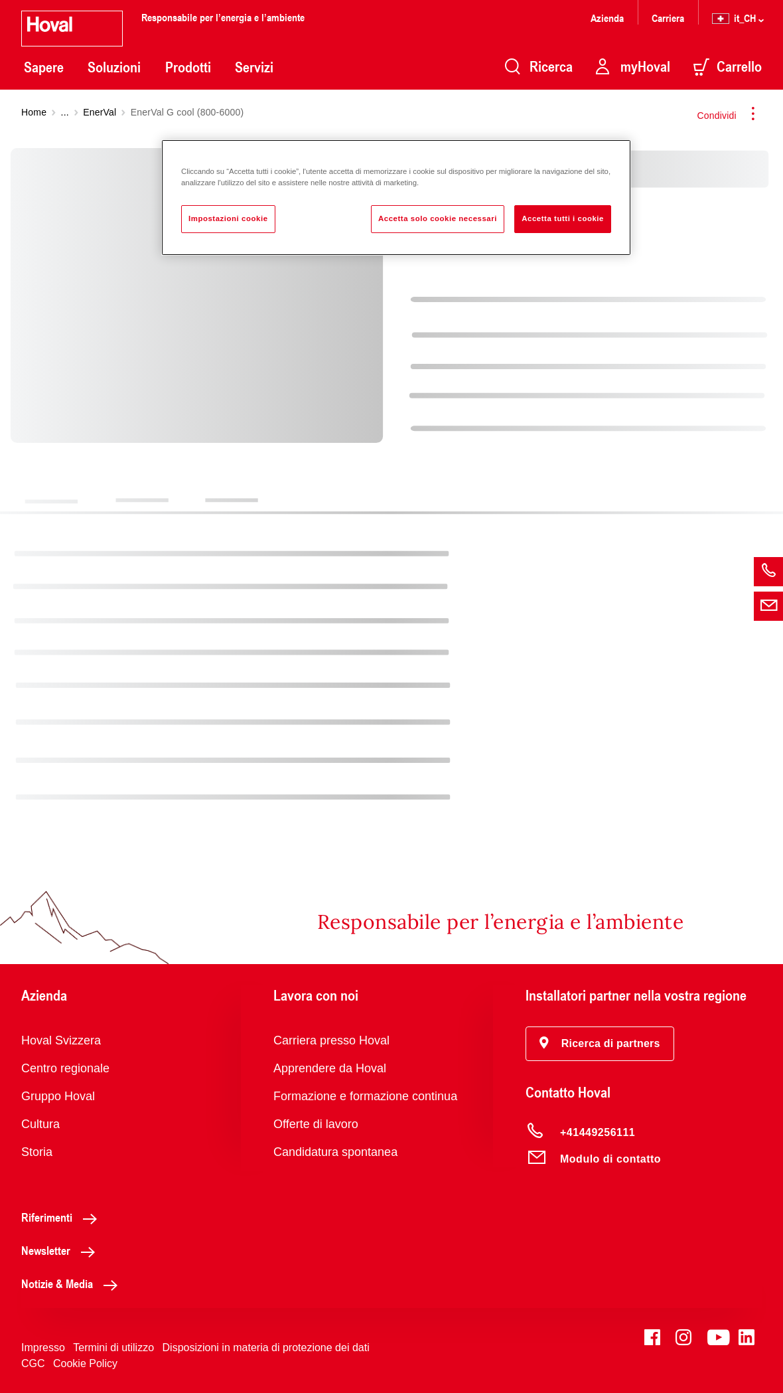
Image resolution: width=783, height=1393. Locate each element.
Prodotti (188, 67)
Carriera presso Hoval (331, 1040)
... (65, 112)
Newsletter (61, 1250)
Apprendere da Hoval (329, 1068)
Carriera (668, 17)
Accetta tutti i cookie (563, 218)
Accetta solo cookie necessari (437, 218)
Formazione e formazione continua (365, 1096)
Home (33, 112)
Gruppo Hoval (58, 1096)
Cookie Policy (85, 1363)
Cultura (40, 1124)
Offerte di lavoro (315, 1124)
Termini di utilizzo (113, 1347)
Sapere (44, 67)
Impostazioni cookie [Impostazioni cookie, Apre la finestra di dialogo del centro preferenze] (228, 218)
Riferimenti (62, 1217)
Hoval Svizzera (61, 1040)
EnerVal (99, 112)
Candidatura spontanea (335, 1152)
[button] (600, 1043)
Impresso (43, 1347)
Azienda (607, 17)
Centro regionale (65, 1068)
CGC (33, 1363)
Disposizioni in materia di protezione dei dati (266, 1347)
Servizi (254, 67)
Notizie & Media (73, 1283)
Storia (36, 1152)
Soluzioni (114, 67)
